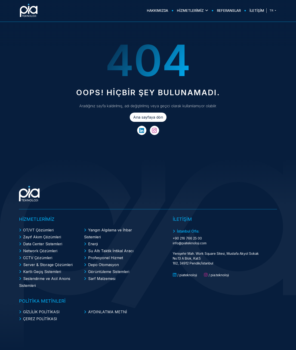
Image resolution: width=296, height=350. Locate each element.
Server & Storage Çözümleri (48, 264)
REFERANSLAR (229, 10)
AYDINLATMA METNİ (107, 312)
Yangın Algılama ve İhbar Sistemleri (108, 233)
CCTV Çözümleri (37, 257)
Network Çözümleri (40, 251)
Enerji (93, 244)
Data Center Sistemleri (42, 244)
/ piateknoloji (185, 275)
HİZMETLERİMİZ (192, 10)
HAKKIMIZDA (157, 10)
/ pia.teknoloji (216, 275)
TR (271, 10)
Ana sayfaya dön (148, 117)
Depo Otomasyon (103, 264)
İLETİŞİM (257, 10)
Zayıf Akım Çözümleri (42, 237)
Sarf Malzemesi (101, 278)
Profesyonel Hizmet (105, 257)
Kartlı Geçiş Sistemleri (42, 271)
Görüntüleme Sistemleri (108, 271)
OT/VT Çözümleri (38, 230)
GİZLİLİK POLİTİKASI (41, 312)
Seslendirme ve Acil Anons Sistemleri (44, 282)
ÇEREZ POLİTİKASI (40, 318)
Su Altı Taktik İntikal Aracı (110, 251)
